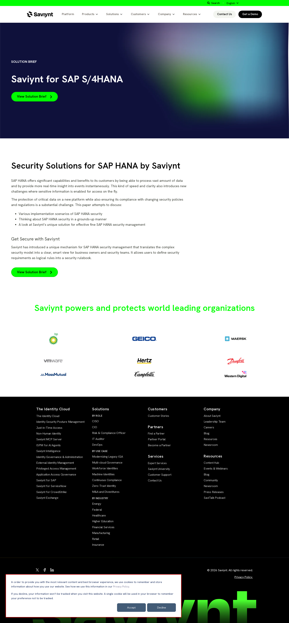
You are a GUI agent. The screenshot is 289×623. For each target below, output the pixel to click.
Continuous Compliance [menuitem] (107, 480)
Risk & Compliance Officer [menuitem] (109, 433)
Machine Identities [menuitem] (103, 474)
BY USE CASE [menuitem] (100, 451)
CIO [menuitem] (94, 427)
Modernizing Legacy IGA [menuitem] (107, 457)
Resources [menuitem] (210, 439)
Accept (131, 607)
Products (88, 14)
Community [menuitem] (211, 480)
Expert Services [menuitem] (157, 463)
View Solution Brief (34, 96)
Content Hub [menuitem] (211, 463)
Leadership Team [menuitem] (215, 422)
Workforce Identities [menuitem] (105, 468)
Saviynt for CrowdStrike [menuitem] (51, 492)
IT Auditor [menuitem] (98, 439)
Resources (190, 14)
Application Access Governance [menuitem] (56, 474)
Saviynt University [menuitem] (159, 469)
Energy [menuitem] (96, 504)
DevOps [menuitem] (97, 445)
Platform (68, 14)
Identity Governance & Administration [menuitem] (59, 457)
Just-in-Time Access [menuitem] (49, 428)
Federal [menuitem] (97, 510)
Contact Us (224, 14)
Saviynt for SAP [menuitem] (46, 480)
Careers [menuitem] (209, 427)
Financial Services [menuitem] (103, 527)
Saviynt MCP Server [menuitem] (49, 439)
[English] (232, 3)
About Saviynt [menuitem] (212, 416)
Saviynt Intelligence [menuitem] (48, 451)
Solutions (112, 14)
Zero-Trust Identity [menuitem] (104, 486)
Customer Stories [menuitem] (158, 416)
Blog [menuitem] (206, 433)
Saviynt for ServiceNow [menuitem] (51, 486)
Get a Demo (250, 14)
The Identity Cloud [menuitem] (47, 416)
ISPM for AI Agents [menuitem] (48, 445)
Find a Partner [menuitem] (156, 433)
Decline (161, 607)
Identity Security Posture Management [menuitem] (60, 422)
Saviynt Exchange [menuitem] (47, 498)
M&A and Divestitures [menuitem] (105, 492)
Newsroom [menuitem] (211, 445)
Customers (138, 14)
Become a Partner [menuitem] (159, 445)
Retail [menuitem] (95, 539)
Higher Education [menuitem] (103, 521)
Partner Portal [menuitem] (157, 439)
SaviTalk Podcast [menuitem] (214, 498)
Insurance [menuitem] (98, 545)
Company (164, 14)
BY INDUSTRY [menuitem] (100, 498)
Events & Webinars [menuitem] (216, 468)
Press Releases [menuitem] (214, 492)
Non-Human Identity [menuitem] (48, 433)
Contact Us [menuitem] (155, 480)
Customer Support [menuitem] (159, 475)
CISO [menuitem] (95, 421)
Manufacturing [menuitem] (101, 533)
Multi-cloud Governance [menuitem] (107, 463)
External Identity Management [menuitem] (55, 463)
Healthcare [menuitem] (99, 515)
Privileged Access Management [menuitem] (56, 468)
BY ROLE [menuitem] (97, 415)
